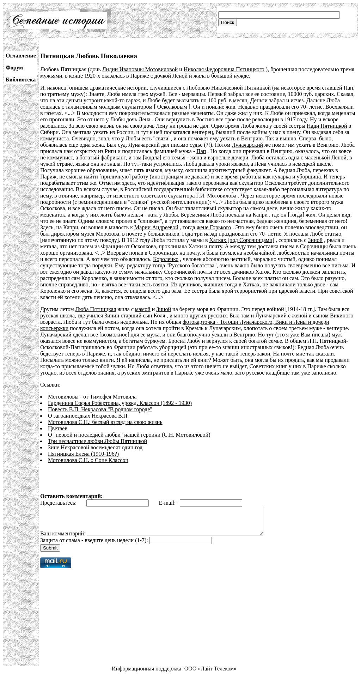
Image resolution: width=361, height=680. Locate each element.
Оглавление (21, 56)
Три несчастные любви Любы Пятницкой (97, 441)
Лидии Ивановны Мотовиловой (140, 69)
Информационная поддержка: (148, 674)
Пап (201, 151)
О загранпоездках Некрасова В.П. (88, 416)
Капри (260, 215)
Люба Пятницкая (95, 309)
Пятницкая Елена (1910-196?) (83, 454)
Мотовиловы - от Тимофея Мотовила (92, 397)
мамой (143, 309)
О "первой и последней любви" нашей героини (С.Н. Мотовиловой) (129, 435)
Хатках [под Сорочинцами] (242, 240)
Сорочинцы (314, 246)
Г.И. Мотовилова (216, 196)
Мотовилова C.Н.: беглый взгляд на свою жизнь (105, 422)
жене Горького (214, 227)
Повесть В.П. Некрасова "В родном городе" (100, 409)
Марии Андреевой (156, 227)
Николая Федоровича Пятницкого (224, 69)
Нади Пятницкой (327, 126)
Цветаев (57, 428)
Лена (145, 119)
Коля (159, 315)
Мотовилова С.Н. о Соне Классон (88, 460)
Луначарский (247, 145)
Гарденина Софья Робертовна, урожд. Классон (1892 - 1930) (120, 403)
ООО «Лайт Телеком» (210, 674)
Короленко (165, 259)
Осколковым (171, 107)
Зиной (315, 240)
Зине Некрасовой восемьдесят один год (95, 447)
